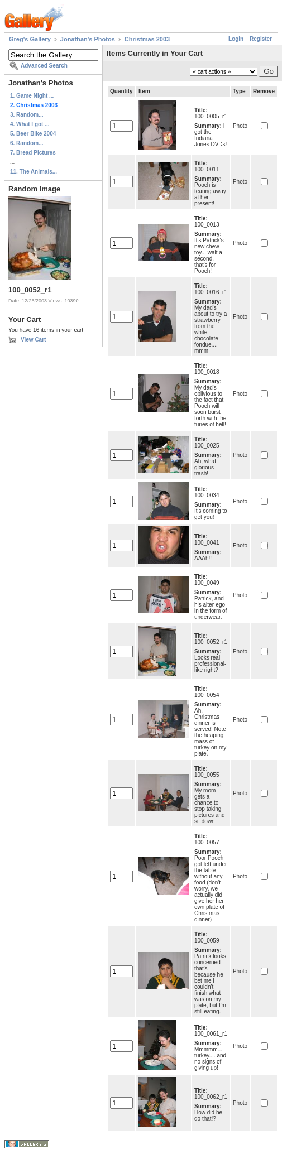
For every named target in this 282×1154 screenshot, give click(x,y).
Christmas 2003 (147, 39)
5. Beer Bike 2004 (33, 134)
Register (261, 39)
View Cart (33, 339)
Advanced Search (44, 65)
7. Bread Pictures (33, 153)
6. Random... (26, 143)
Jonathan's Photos (87, 39)
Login (235, 39)
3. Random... (26, 115)
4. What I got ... (30, 124)
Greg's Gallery (30, 39)
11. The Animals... (33, 172)
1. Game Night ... (32, 96)
